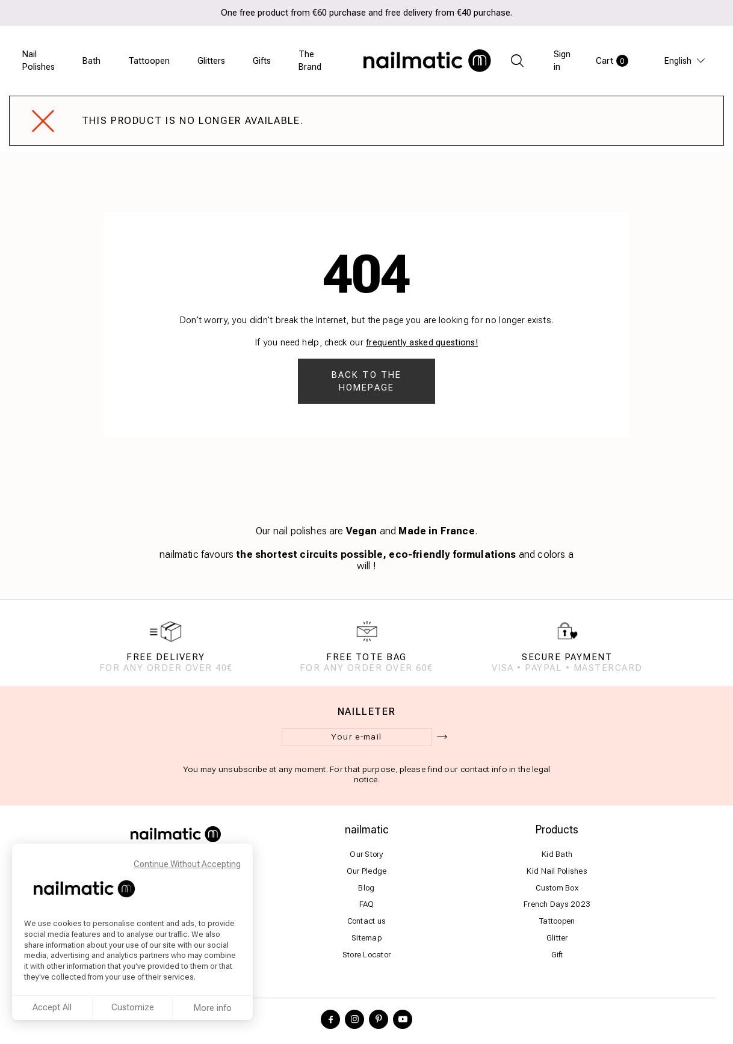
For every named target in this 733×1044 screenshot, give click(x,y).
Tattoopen (149, 60)
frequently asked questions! (422, 342)
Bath (91, 60)
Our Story (366, 854)
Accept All (52, 1007)
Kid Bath (557, 854)
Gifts (262, 60)
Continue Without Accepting (187, 864)
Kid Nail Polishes (557, 871)
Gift (557, 955)
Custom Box (557, 887)
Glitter (557, 938)
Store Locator (366, 955)
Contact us (366, 921)
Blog (366, 887)
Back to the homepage (366, 381)
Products (557, 830)
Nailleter (367, 713)
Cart (612, 61)
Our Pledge (367, 871)
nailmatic (367, 830)
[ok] (442, 738)
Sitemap (366, 938)
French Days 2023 (557, 904)
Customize (132, 1007)
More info (213, 1007)
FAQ (366, 904)
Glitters (211, 60)
